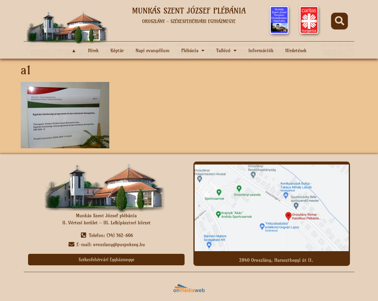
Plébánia (192, 50)
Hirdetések (296, 50)
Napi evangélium (153, 50)
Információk (260, 50)
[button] (339, 21)
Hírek (93, 50)
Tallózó (226, 50)
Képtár (117, 50)
